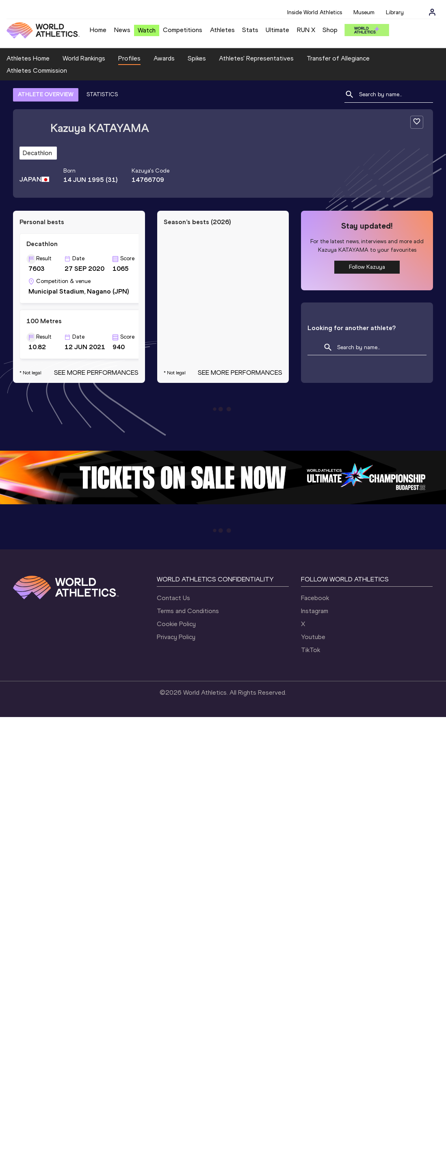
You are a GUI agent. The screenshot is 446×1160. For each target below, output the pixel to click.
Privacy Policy (176, 637)
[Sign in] (432, 12)
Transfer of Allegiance (338, 58)
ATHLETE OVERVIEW (46, 94)
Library (395, 12)
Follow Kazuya (367, 267)
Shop (330, 30)
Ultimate (277, 30)
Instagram (314, 611)
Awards (164, 58)
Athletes (222, 30)
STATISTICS (102, 94)
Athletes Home (28, 58)
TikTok (310, 650)
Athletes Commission (36, 70)
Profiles (129, 58)
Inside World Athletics (314, 12)
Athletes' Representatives (256, 58)
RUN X (306, 30)
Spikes (197, 58)
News (122, 30)
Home (98, 30)
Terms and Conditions (188, 611)
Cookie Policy (176, 624)
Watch (147, 30)
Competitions (182, 30)
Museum (364, 12)
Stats (250, 30)
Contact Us (173, 598)
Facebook (315, 598)
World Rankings (84, 58)
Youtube (313, 637)
